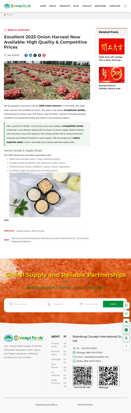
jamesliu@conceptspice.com (96, 357)
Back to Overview (17, 29)
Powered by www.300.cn (46, 405)
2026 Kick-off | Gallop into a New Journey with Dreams (110, 60)
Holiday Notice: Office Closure (31, 231)
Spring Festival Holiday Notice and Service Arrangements (111, 88)
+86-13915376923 (89, 348)
